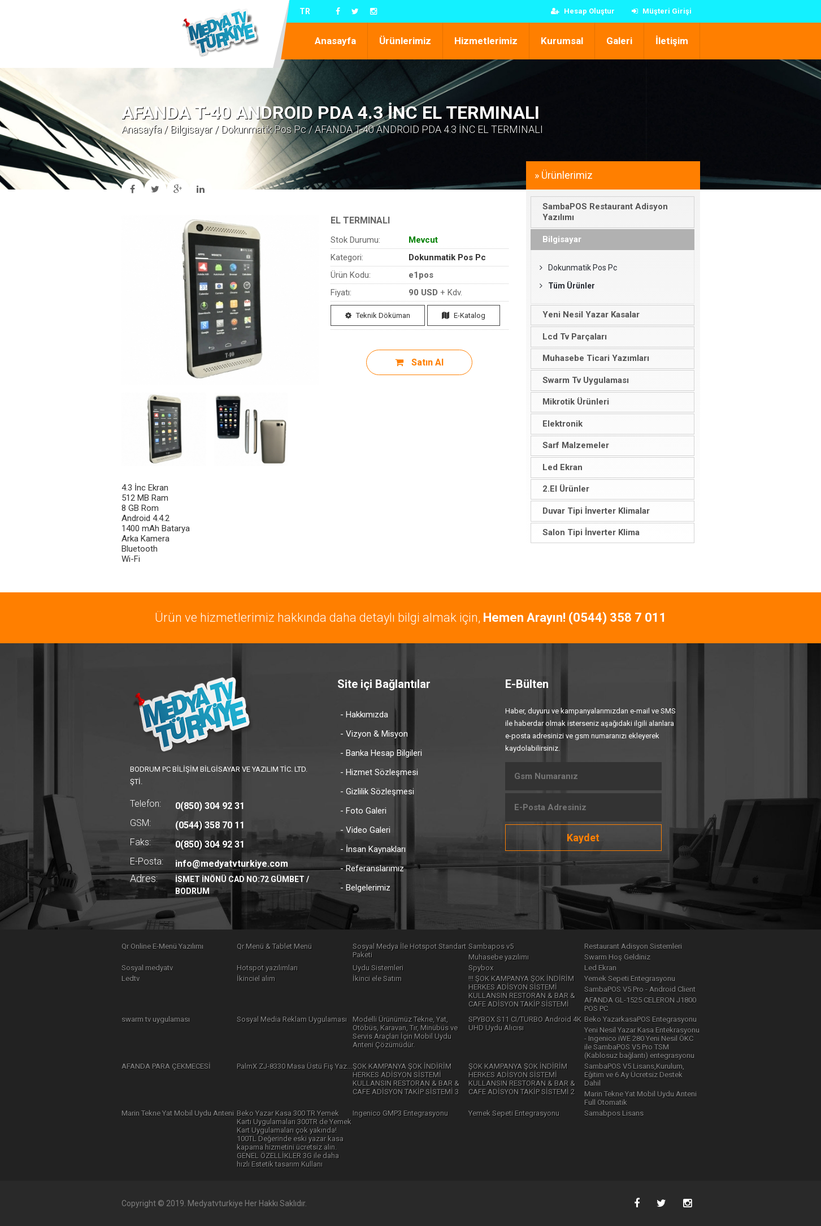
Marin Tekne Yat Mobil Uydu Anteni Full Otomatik (640, 1098)
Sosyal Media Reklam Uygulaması (292, 1019)
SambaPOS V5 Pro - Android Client (640, 989)
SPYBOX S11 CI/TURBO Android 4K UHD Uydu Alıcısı (524, 1023)
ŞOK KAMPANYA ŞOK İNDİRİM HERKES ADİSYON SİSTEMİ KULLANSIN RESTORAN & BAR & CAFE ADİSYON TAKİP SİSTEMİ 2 (521, 1079)
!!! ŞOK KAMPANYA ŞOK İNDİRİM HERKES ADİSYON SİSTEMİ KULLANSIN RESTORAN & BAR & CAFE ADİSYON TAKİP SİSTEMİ (521, 991)
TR (304, 11)
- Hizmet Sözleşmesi (379, 772)
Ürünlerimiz (405, 40)
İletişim (671, 40)
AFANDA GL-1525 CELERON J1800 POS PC (640, 1004)
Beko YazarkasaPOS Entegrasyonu (640, 1019)
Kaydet (583, 838)
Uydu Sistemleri (378, 967)
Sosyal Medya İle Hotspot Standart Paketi (409, 950)
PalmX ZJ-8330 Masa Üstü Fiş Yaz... (294, 1066)
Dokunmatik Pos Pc (263, 129)
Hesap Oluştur (583, 11)
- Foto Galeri (363, 811)
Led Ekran (600, 967)
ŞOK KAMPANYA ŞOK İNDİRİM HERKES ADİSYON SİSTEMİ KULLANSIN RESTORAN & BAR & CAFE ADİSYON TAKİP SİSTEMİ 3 (406, 1079)
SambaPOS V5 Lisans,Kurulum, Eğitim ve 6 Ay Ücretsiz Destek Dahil (634, 1074)
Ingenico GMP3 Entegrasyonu (400, 1113)
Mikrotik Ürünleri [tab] (572, 402)
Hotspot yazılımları (267, 967)
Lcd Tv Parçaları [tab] (571, 337)
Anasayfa (335, 40)
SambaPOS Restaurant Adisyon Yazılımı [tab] (601, 212)
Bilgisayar (191, 129)
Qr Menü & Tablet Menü (274, 946)
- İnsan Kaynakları (373, 849)
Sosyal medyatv (147, 967)
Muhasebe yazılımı (498, 957)
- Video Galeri (365, 830)
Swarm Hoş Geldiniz (617, 957)
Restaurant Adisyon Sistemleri (633, 946)
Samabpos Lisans (614, 1113)
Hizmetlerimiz (486, 40)
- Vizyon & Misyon (374, 734)
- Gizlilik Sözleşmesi (377, 791)
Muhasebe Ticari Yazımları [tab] (592, 358)
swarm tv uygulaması (155, 1019)
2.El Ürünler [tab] (562, 489)
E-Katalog (463, 315)
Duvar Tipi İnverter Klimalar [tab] (592, 511)
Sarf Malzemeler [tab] (572, 445)
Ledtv (130, 978)
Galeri (619, 40)
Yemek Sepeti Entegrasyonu (629, 978)
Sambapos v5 (491, 946)
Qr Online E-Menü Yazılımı (162, 946)
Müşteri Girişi (662, 11)
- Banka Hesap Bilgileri (381, 753)
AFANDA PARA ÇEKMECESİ (166, 1066)
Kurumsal (562, 40)
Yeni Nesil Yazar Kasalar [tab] (587, 314)
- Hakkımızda (364, 714)
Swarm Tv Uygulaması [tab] (582, 380)
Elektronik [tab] (559, 424)
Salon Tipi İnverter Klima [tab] (587, 532)
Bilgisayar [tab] (558, 239)
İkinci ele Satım (377, 978)
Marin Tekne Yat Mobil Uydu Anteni (177, 1113)
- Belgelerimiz (365, 888)
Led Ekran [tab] (559, 467)
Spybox (480, 967)
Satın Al (419, 362)
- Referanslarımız (372, 868)
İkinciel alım (256, 978)
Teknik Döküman (377, 315)
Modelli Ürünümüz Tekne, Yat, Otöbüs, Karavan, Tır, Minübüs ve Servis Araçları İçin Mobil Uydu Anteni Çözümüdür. (405, 1032)
